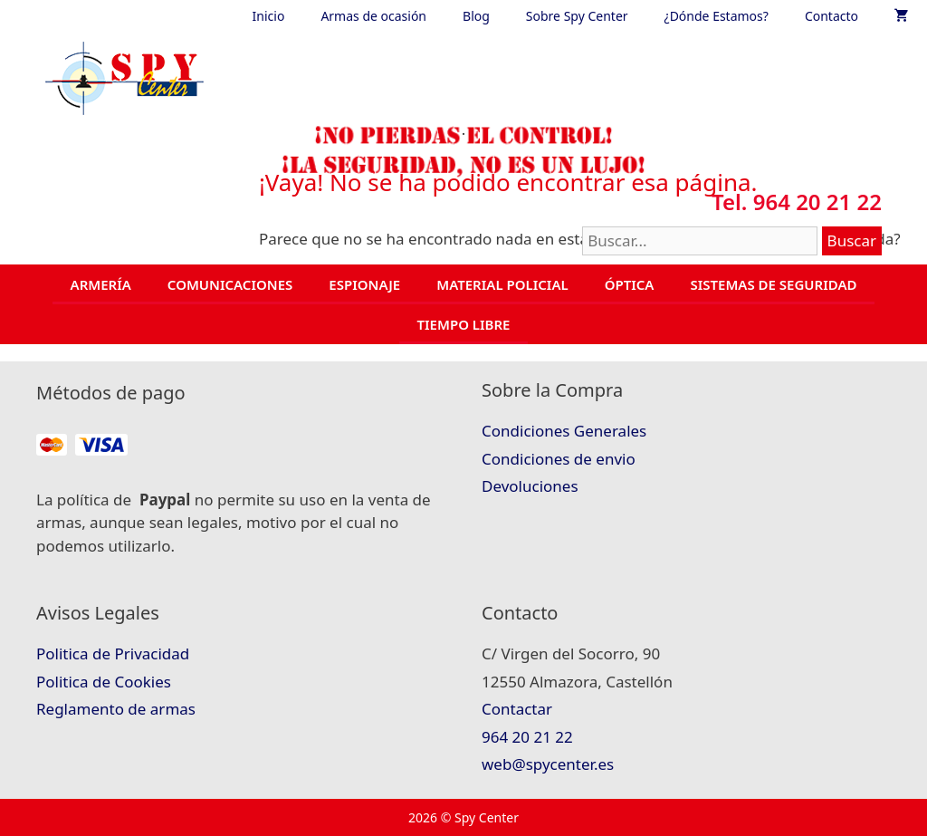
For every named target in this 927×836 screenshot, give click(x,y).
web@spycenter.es (548, 764)
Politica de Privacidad (112, 653)
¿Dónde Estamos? (716, 15)
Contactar (517, 708)
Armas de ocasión (373, 15)
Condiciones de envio (559, 458)
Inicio (269, 15)
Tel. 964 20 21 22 (797, 201)
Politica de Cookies (103, 681)
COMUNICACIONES (229, 284)
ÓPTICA (630, 284)
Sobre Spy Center (577, 15)
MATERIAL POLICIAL (502, 284)
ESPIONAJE (364, 284)
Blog (476, 15)
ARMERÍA (101, 284)
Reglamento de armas (116, 708)
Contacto (831, 15)
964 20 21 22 (527, 736)
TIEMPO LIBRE (464, 324)
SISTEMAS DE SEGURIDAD (773, 284)
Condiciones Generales (564, 430)
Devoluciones (530, 486)
